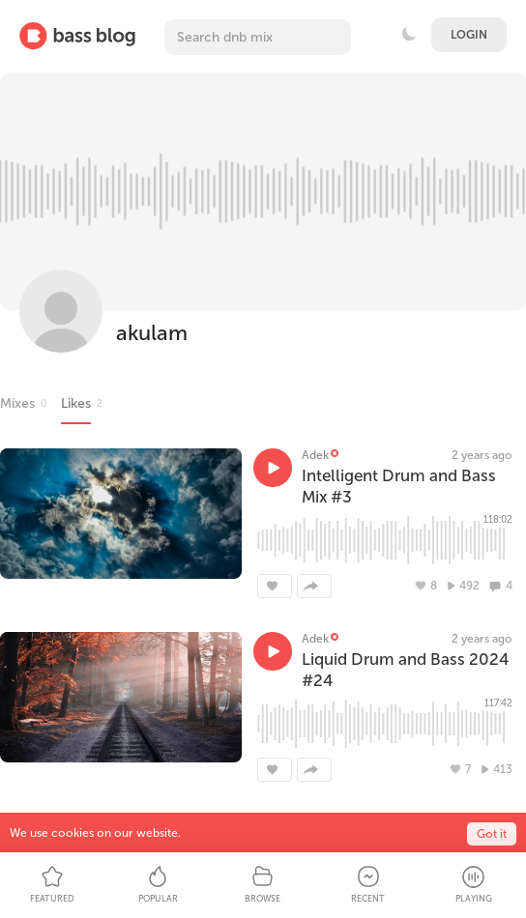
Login (469, 35)
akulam (152, 333)
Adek (315, 455)
